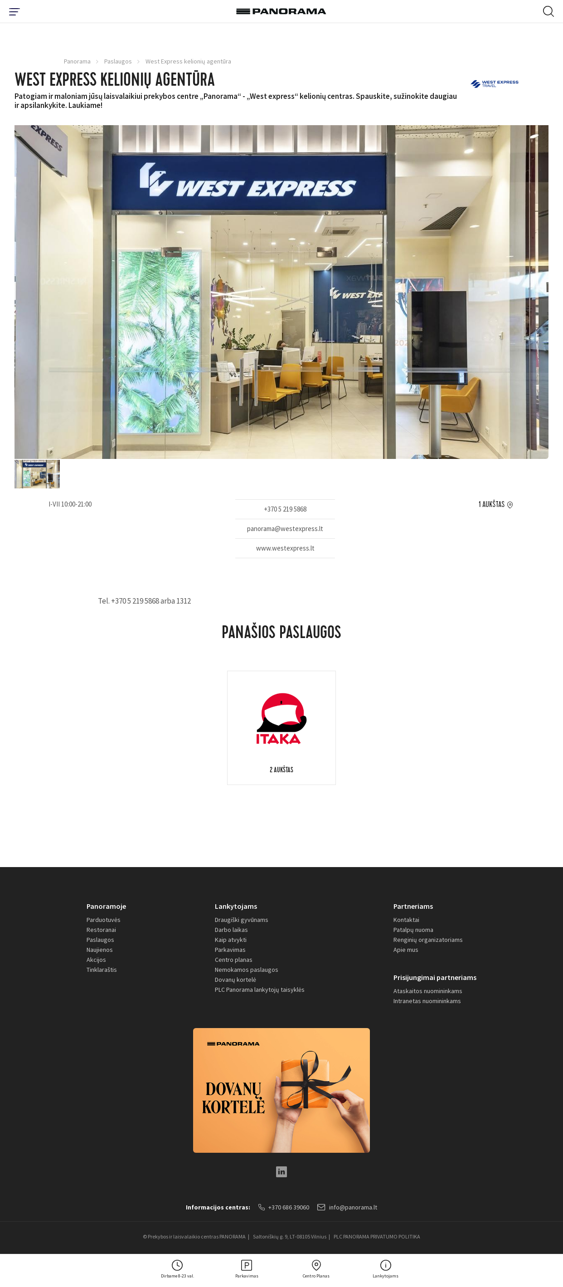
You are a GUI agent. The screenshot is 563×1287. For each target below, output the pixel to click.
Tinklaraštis (102, 969)
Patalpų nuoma (413, 930)
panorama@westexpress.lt (285, 528)
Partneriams (413, 906)
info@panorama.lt (347, 1207)
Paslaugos (118, 61)
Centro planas (233, 959)
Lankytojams (236, 906)
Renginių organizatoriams (428, 940)
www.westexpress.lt (285, 548)
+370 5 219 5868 (285, 509)
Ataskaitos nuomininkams (427, 991)
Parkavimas (230, 950)
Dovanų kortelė (235, 979)
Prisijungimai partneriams (434, 977)
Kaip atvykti (231, 940)
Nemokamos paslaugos (246, 969)
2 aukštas (281, 771)
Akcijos (96, 959)
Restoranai (101, 930)
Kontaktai (406, 920)
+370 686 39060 (283, 1207)
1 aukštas (492, 505)
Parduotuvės (104, 920)
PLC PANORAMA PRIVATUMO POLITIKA (377, 1236)
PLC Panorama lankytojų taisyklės (260, 989)
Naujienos (100, 950)
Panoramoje (106, 906)
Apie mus (405, 950)
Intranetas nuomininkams (427, 1001)
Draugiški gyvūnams (241, 920)
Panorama (77, 61)
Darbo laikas (231, 930)
